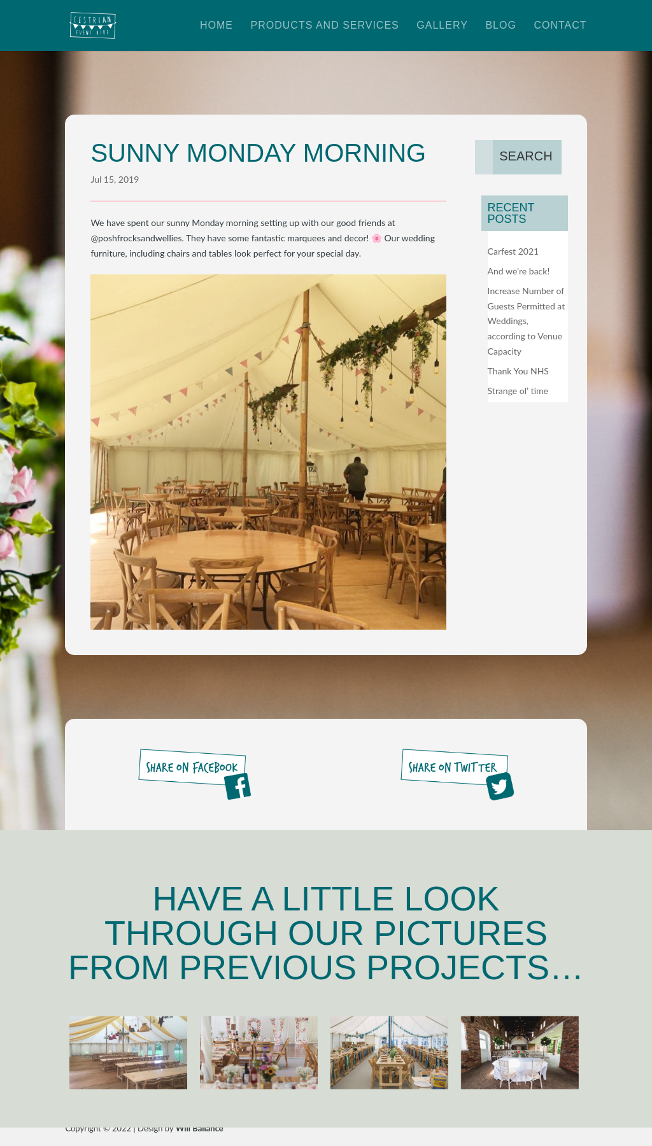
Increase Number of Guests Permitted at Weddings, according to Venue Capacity (526, 321)
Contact (560, 26)
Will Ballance (199, 1128)
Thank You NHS (518, 370)
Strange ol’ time (518, 390)
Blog (500, 26)
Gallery (442, 26)
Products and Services (325, 26)
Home (216, 26)
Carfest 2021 (513, 251)
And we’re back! (519, 270)
